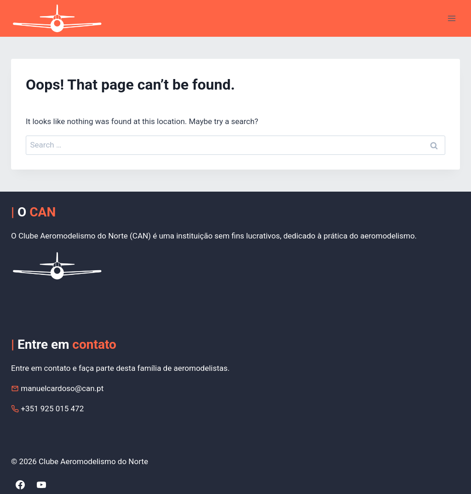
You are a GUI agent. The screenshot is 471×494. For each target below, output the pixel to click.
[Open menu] (451, 18)
